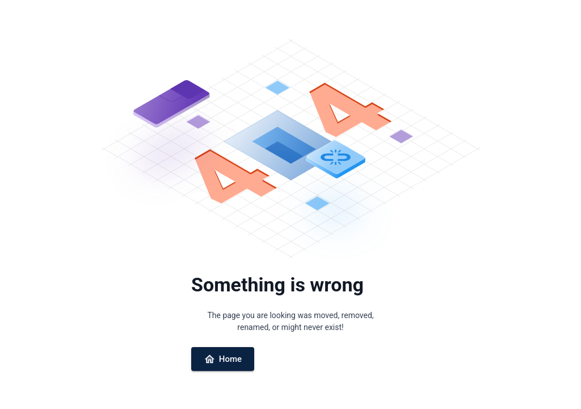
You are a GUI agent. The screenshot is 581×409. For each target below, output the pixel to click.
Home (223, 359)
